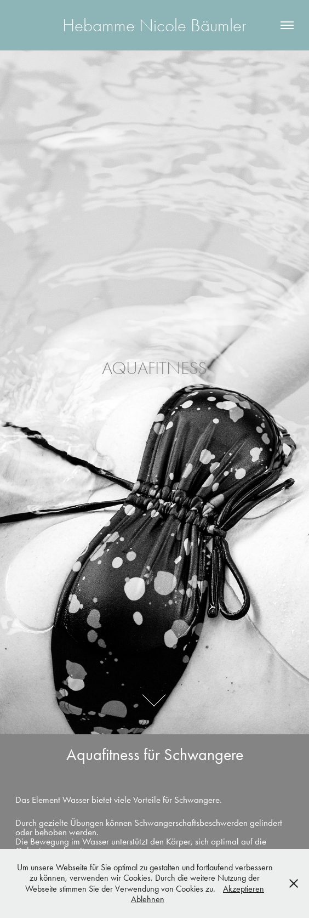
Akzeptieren (243, 888)
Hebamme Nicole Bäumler (154, 25)
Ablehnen (147, 899)
